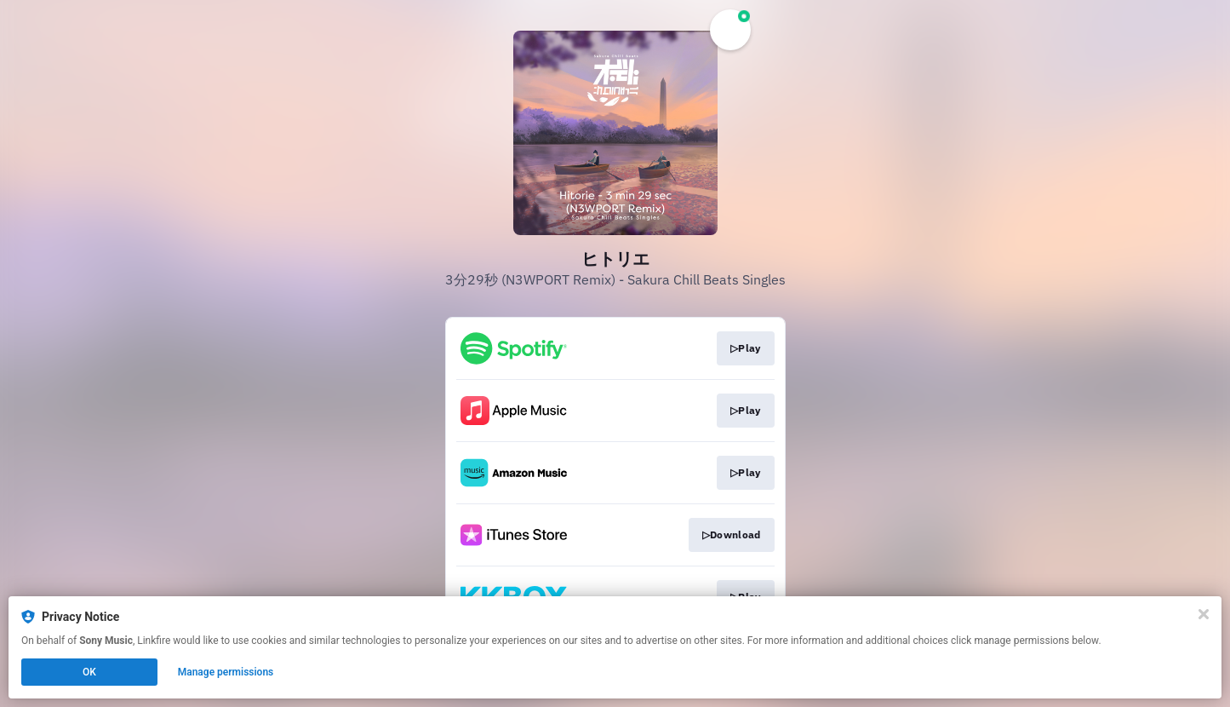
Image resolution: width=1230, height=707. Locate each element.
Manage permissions (226, 672)
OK (89, 672)
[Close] (1203, 614)
